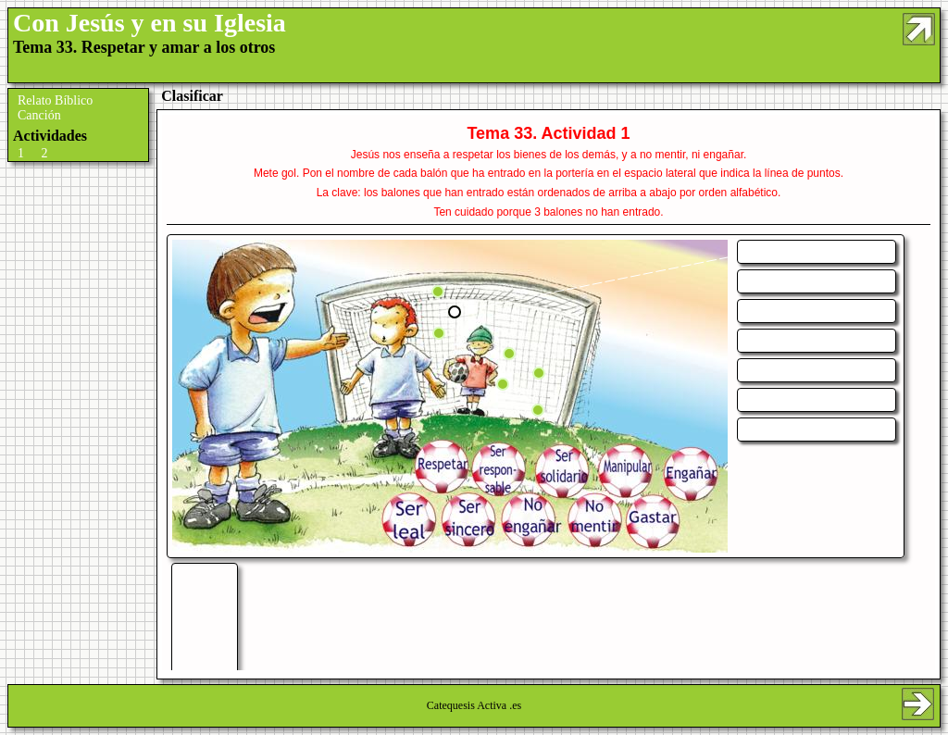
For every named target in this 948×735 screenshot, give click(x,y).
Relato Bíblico (55, 100)
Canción (39, 115)
